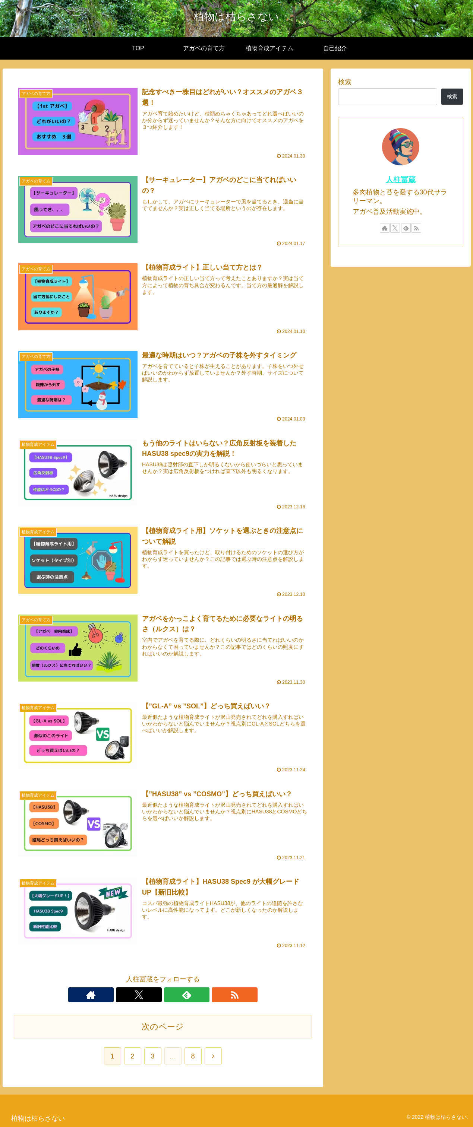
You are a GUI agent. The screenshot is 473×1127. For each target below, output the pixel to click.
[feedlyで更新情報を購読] (171, 994)
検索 (344, 82)
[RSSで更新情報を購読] (188, 994)
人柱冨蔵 (401, 179)
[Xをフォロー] (154, 994)
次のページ (163, 1026)
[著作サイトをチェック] (137, 994)
